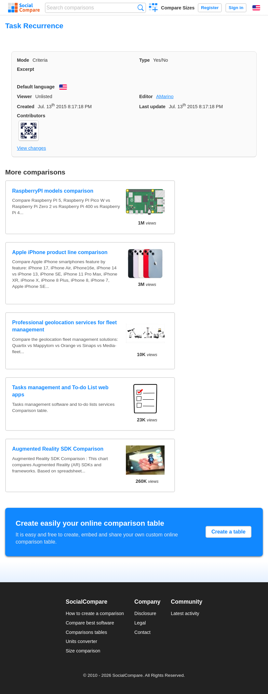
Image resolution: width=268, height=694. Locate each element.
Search (141, 8)
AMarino (165, 96)
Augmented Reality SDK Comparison (57, 449)
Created (25, 106)
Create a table (228, 531)
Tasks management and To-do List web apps (60, 391)
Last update (152, 106)
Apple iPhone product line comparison (59, 252)
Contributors (31, 115)
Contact (142, 632)
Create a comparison (153, 8)
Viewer (24, 96)
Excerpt (25, 69)
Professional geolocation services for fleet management (64, 326)
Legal (140, 622)
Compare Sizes (177, 7)
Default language (36, 86)
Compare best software (90, 622)
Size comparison (83, 650)
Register (210, 7)
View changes (31, 148)
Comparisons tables (86, 632)
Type (144, 60)
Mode (23, 60)
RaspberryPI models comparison (52, 191)
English (256, 7)
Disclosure (145, 613)
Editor (146, 96)
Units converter (81, 641)
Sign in (236, 7)
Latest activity (185, 613)
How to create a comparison (95, 613)
